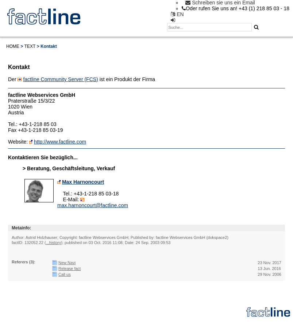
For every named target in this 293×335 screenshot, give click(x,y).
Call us (64, 274)
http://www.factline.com (60, 142)
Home (12, 46)
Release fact (69, 268)
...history (53, 242)
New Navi (67, 262)
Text (30, 46)
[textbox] (209, 27)
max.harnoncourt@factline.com (92, 205)
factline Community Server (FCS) (60, 79)
